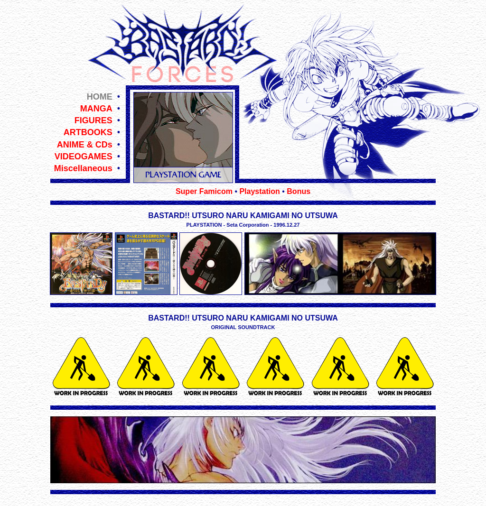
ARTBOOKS (88, 132)
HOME (99, 96)
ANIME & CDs (84, 144)
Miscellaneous (83, 168)
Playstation (259, 191)
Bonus (298, 191)
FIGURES (93, 120)
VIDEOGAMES (83, 156)
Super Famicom (204, 191)
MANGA (96, 108)
